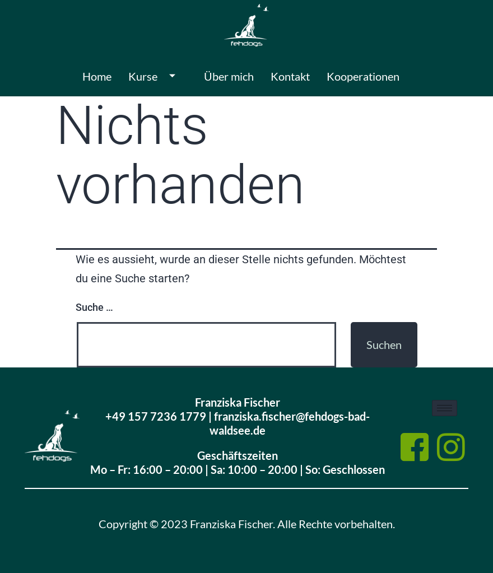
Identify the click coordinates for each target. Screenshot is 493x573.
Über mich (229, 76)
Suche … (94, 307)
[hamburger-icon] (444, 408)
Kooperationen (363, 76)
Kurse (156, 76)
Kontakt (290, 76)
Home (96, 76)
